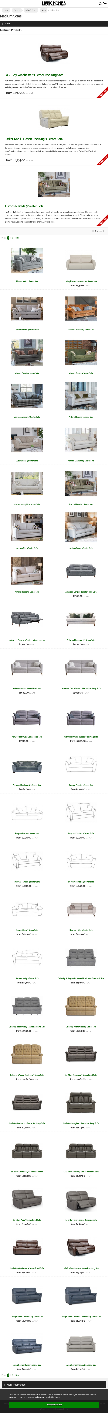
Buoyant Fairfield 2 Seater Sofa (81, 833)
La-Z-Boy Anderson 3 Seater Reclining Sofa (27, 1123)
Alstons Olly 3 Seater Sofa (27, 548)
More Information (16, 1385)
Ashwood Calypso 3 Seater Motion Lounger (27, 640)
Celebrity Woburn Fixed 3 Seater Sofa (81, 1027)
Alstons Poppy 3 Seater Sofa (81, 548)
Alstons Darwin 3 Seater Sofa (27, 373)
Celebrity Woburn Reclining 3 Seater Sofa (27, 1075)
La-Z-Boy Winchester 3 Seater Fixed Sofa (27, 1268)
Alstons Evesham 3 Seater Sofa (27, 417)
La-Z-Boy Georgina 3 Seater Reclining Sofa (81, 1171)
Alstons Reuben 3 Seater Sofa (27, 592)
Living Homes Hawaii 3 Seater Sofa (27, 1365)
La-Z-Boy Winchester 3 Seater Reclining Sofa (34, 75)
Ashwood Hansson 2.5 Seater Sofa (81, 640)
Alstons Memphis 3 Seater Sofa (27, 504)
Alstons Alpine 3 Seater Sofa (27, 329)
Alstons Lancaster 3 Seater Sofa (81, 460)
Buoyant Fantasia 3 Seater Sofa (81, 882)
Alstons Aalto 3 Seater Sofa (27, 281)
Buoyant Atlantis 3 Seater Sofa (81, 785)
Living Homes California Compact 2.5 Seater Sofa (81, 1316)
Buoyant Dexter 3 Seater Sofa (27, 833)
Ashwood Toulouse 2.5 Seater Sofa (27, 785)
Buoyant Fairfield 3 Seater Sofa (27, 882)
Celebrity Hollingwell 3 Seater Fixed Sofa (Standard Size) (81, 978)
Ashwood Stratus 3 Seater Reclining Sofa (81, 737)
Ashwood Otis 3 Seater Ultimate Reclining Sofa (81, 688)
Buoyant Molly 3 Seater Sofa (27, 978)
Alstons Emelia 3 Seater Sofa (81, 373)
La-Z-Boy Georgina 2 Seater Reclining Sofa (81, 1123)
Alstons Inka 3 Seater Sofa (27, 460)
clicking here (54, 1397)
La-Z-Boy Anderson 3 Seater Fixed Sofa (81, 1075)
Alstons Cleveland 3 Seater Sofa (81, 329)
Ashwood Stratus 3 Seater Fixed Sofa (27, 737)
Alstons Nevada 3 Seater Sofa (24, 206)
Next (17, 238)
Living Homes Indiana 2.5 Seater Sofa (81, 1365)
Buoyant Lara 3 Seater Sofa (27, 930)
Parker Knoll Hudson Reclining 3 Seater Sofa (34, 139)
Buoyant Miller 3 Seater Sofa (81, 930)
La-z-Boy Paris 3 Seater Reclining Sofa (81, 1220)
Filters (7, 24)
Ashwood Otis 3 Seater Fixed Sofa (27, 688)
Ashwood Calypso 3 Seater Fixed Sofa (81, 592)
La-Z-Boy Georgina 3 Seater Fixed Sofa (27, 1171)
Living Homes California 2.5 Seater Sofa (27, 1316)
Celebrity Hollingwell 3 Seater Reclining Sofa (27, 1027)
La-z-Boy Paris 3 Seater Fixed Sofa (27, 1220)
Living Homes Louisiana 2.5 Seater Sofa (81, 281)
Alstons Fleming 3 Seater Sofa (81, 417)
